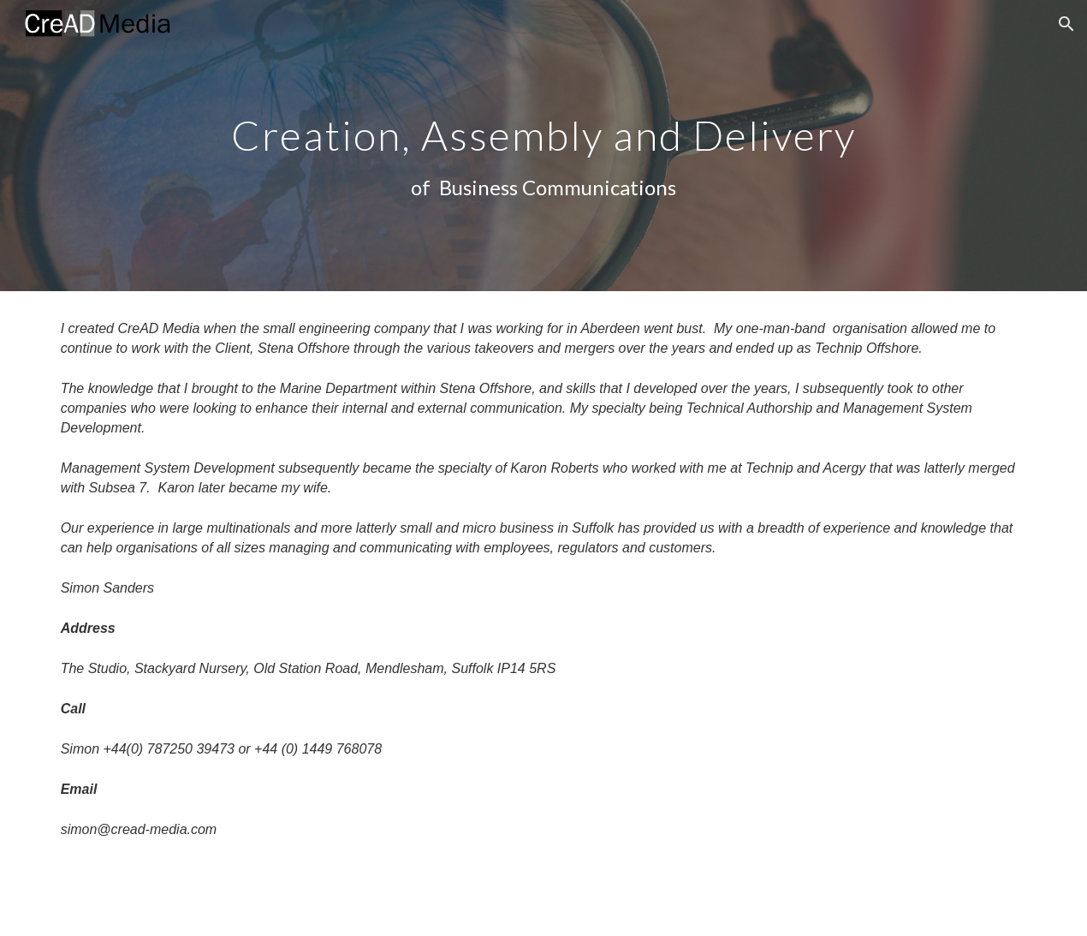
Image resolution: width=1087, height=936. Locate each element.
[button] (1066, 24)
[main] (543, 145)
